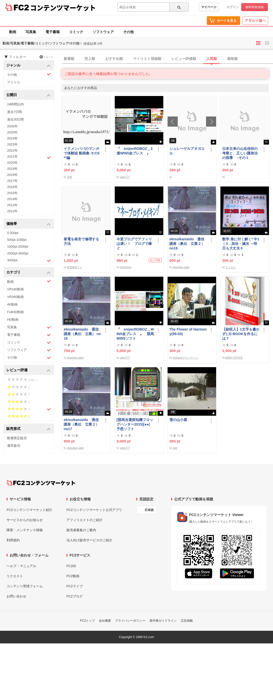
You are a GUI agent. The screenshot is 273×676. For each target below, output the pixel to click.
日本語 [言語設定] (149, 510)
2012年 (12, 211)
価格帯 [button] (28, 224)
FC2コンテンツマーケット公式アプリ (94, 510)
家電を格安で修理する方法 (81, 241)
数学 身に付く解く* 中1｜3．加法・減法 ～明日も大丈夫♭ (240, 243)
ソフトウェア (103, 32)
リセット (46, 57)
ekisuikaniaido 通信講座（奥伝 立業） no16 (82, 333)
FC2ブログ (74, 596)
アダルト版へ (255, 20)
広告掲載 (187, 620)
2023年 (12, 144)
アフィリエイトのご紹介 (84, 520)
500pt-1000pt (17, 240)
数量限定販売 (17, 438)
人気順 (211, 59)
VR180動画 (15, 289)
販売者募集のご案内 (81, 530)
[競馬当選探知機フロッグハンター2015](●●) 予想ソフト (135, 424)
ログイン (232, 7)
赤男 (69, 177)
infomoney (125, 267)
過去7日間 (14, 112)
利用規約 (13, 540)
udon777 (125, 177)
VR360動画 (15, 297)
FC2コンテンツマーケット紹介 (29, 510)
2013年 (12, 205)
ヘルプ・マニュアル (21, 566)
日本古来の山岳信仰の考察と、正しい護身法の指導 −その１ (240, 153)
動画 (12, 32)
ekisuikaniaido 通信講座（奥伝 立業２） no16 (187, 243)
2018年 (12, 175)
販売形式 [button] (28, 429)
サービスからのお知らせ (25, 520)
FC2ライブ (74, 586)
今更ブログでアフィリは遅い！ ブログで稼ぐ (134, 243)
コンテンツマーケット (63, 7)
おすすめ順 (114, 59)
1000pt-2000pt (17, 246)
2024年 (12, 138)
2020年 (12, 163)
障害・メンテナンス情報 (25, 530)
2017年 (12, 181)
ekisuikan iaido (181, 267)
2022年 (12, 150)
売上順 (89, 59)
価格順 (232, 59)
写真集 (31, 32)
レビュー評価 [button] (28, 370)
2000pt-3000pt (17, 253)
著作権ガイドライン (163, 620)
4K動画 (12, 304)
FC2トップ (87, 620)
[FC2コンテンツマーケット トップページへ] (41, 482)
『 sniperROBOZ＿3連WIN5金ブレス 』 (134, 151)
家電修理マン (74, 267)
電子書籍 (53, 32)
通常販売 (13, 446)
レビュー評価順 (183, 59)
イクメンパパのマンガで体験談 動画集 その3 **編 (82, 153)
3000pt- (29, 260)
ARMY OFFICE (234, 357)
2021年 (29, 157)
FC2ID (71, 566)
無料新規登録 (254, 7)
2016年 (12, 187)
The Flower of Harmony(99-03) (188, 331)
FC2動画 (72, 576)
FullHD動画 (15, 312)
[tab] (167, 59)
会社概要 (105, 620)
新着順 (69, 59)
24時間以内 (15, 104)
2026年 (12, 126)
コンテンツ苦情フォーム (25, 586)
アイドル (13, 82)
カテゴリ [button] (28, 272)
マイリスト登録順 (147, 59)
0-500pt (12, 233)
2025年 (12, 132)
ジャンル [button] (28, 65)
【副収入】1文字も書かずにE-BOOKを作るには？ (241, 333)
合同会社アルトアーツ (185, 357)
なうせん (230, 267)
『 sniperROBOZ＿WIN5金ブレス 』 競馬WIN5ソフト (135, 333)
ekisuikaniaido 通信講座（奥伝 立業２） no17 (81, 424)
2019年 (12, 169)
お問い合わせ (16, 596)
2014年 (12, 199)
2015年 (12, 193)
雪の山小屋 (178, 420)
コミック (76, 32)
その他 (128, 32)
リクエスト (15, 576)
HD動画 (12, 319)
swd (175, 448)
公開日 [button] (28, 95)
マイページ (208, 7)
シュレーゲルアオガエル (187, 151)
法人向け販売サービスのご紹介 (89, 540)
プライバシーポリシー (130, 620)
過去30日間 (15, 119)
